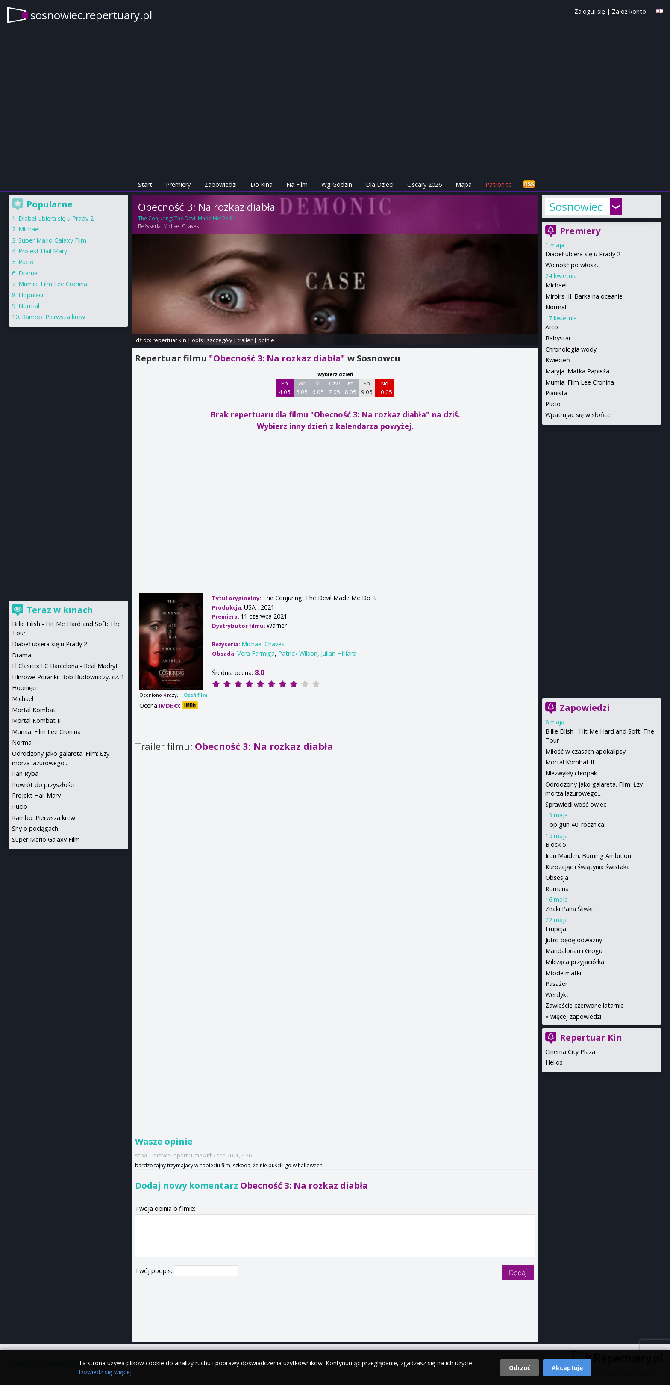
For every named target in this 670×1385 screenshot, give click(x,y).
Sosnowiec (576, 206)
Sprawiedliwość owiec (575, 804)
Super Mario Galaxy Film (52, 240)
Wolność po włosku (572, 265)
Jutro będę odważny (573, 940)
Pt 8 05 (350, 387)
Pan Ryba (25, 773)
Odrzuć (519, 1368)
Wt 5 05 (302, 387)
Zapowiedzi (220, 185)
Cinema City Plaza (570, 1052)
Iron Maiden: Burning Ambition (588, 856)
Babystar (558, 338)
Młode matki (563, 973)
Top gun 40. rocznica (574, 824)
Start (145, 185)
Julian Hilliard (338, 653)
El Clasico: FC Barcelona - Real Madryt (65, 666)
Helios (554, 1062)
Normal (555, 307)
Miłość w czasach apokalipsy (585, 751)
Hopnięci (30, 295)
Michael (556, 285)
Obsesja (556, 877)
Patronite (498, 185)
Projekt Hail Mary (42, 251)
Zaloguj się (589, 11)
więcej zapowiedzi (575, 1016)
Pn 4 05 (285, 387)
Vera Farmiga (256, 653)
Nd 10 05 (384, 387)
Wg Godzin (336, 185)
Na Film (297, 185)
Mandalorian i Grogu (573, 951)
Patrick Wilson (297, 653)
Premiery (178, 185)
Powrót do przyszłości (43, 785)
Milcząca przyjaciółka (574, 962)
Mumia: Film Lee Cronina (579, 382)
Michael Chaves (181, 226)
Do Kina (261, 185)
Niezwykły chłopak (571, 773)
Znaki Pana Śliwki (569, 909)
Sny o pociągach (35, 828)
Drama (28, 273)
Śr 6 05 (318, 387)
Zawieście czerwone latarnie (584, 1005)
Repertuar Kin (591, 1037)
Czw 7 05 (334, 387)
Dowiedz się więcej (105, 1372)
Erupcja (555, 929)
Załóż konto (629, 11)
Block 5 (555, 844)
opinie (266, 340)
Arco (551, 327)
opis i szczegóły (212, 340)
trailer (245, 340)
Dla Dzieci (380, 185)
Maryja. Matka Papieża (577, 371)
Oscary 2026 (424, 185)
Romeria (557, 889)
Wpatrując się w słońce (578, 415)
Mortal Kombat (34, 710)
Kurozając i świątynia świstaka (587, 867)
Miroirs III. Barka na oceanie (584, 296)
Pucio (553, 404)
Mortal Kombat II (569, 762)
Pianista (556, 393)
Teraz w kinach (59, 610)
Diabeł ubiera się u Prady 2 (582, 254)
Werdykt (557, 995)
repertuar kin (169, 340)
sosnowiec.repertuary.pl (91, 15)
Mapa (463, 185)
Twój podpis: (154, 1271)
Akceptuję (567, 1368)
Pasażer (556, 984)
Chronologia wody (571, 349)
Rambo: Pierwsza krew (53, 317)
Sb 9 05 (367, 387)
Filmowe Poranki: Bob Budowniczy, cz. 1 (68, 677)
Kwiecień (557, 360)
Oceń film (195, 695)
